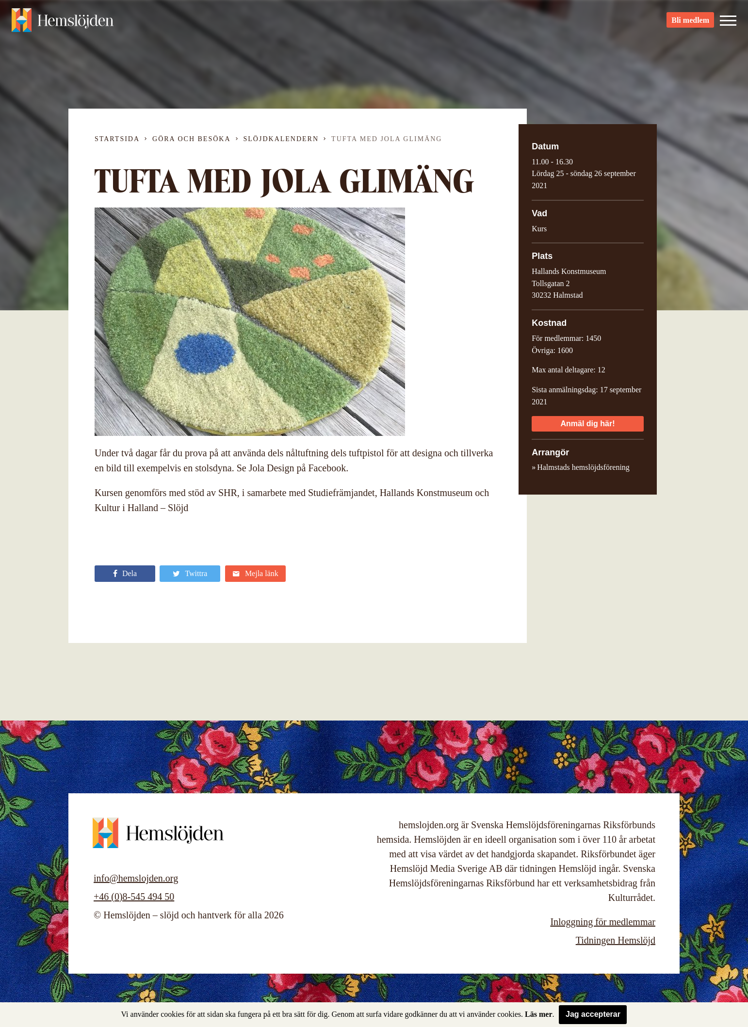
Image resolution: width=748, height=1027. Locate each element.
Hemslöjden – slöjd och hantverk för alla (65, 24)
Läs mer (538, 1014)
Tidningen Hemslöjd (615, 940)
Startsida (117, 139)
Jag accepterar (593, 1014)
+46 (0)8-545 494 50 (134, 896)
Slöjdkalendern (281, 139)
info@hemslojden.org (136, 878)
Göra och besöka (191, 139)
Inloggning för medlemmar (602, 921)
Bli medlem (690, 24)
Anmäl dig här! (587, 423)
